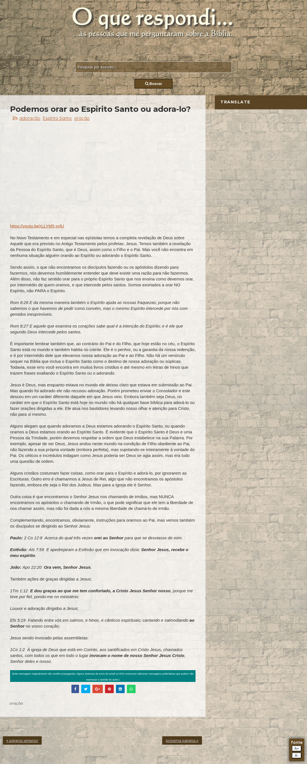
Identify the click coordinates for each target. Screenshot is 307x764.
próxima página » (182, 740)
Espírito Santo (57, 118)
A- (296, 755)
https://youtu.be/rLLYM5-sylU (37, 226)
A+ (296, 748)
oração (82, 118)
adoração (29, 118)
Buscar (153, 84)
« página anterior (22, 740)
